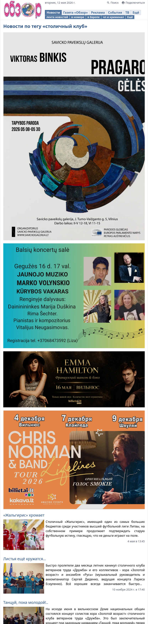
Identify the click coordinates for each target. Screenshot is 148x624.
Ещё (136, 12)
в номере (77, 17)
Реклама (98, 12)
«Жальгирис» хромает (24, 515)
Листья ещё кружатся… (24, 558)
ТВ (127, 12)
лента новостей (57, 17)
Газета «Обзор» (75, 12)
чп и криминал (113, 17)
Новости (53, 12)
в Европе (93, 17)
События (115, 12)
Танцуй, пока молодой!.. (25, 602)
